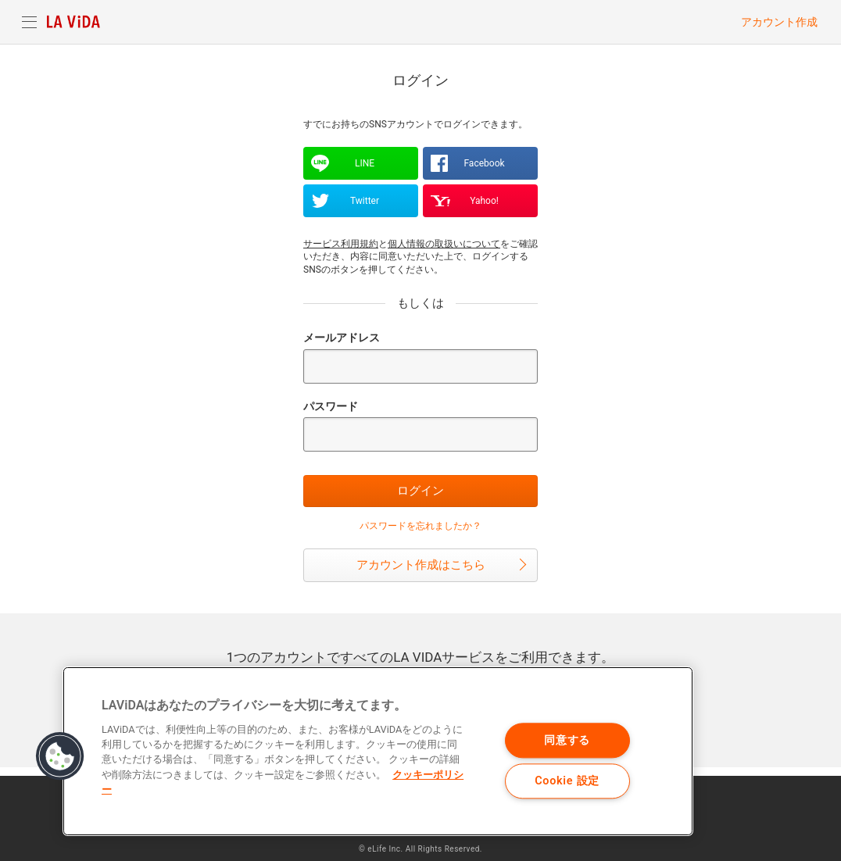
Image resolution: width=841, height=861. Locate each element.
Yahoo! (484, 200)
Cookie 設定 (567, 781)
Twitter (364, 200)
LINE (364, 163)
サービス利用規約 (340, 243)
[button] (60, 756)
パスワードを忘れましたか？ (420, 525)
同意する (567, 740)
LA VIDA (73, 22)
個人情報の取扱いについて (444, 243)
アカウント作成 (779, 22)
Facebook (483, 163)
